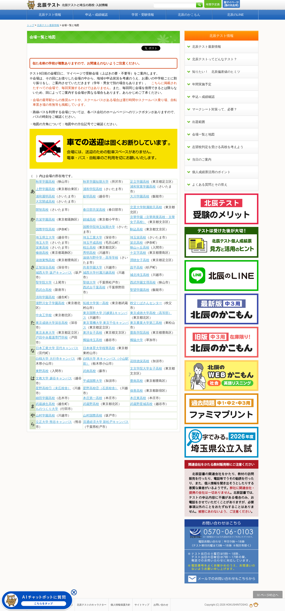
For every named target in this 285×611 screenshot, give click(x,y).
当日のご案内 (201, 159)
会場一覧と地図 (203, 134)
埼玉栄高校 (138, 237)
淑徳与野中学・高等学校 (100, 257)
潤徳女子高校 (139, 260)
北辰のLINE (235, 14)
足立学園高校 (139, 181)
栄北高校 (136, 242)
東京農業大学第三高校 (146, 323)
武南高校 (89, 371)
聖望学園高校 (139, 290)
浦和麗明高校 (45, 196)
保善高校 (136, 390)
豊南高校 (136, 381)
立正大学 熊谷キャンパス (54, 422)
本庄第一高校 (92, 398)
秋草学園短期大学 (96, 181)
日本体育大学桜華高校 (99, 348)
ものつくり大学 (47, 409)
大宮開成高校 (45, 201)
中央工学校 (44, 315)
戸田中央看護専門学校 (52, 337)
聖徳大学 (89, 282)
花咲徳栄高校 (139, 361)
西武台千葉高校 (94, 287)
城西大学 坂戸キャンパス (54, 272)
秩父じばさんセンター (146, 303)
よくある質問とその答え (209, 184)
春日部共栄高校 (94, 209)
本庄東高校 (138, 398)
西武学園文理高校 (143, 282)
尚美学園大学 (92, 267)
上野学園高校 (45, 189)
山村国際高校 (92, 415)
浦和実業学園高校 (143, 186)
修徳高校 (42, 252)
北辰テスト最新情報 (48, 25)
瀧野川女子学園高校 (50, 303)
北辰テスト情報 (50, 14)
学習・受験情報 (143, 14)
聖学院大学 (44, 282)
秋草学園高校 (45, 181)
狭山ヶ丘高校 (139, 247)
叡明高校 (89, 196)
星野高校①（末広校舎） (53, 388)
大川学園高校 (139, 196)
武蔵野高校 (91, 404)
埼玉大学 (42, 242)
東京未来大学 (45, 332)
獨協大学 (136, 340)
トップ (30, 25)
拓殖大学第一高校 (96, 303)
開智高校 (42, 209)
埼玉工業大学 (92, 237)
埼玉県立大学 (45, 237)
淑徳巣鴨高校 (45, 260)
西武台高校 (44, 290)
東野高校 (42, 371)
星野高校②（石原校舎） (100, 388)
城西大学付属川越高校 (99, 272)
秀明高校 (89, 252)
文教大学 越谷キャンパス (54, 378)
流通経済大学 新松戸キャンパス (106, 422)
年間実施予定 (201, 84)
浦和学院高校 (92, 189)
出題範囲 (198, 122)
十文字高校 (138, 252)
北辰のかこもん (189, 14)
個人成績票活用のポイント (211, 172)
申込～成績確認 (96, 14)
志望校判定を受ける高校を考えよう (217, 147)
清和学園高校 (45, 297)
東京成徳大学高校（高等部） (151, 313)
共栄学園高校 (45, 219)
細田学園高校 (45, 398)
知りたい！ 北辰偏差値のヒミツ (216, 72)
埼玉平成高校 (92, 242)
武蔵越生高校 (45, 404)
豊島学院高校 (139, 332)
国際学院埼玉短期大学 (99, 227)
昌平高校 (136, 267)
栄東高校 (42, 247)
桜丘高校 (89, 247)
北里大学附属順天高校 (146, 207)
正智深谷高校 (45, 267)
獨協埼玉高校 (92, 340)
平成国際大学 (92, 381)
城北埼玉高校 (139, 275)
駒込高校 (136, 229)
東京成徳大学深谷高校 (52, 323)
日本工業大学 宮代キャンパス (57, 348)
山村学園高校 (45, 415)
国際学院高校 (45, 229)
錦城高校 (89, 219)
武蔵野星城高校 (141, 404)
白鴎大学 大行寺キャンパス (55, 358)
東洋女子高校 (92, 332)
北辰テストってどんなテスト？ (214, 59)
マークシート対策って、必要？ (214, 109)
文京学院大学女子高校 (146, 368)
